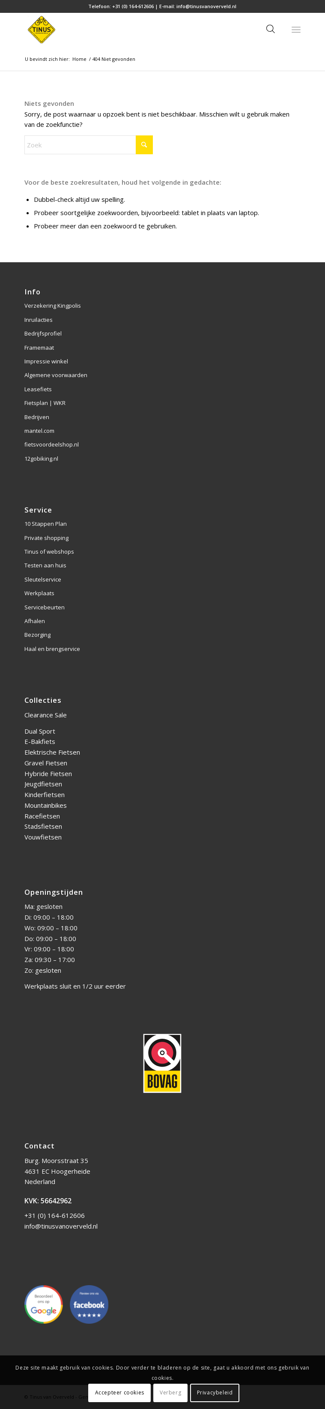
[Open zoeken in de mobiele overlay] (270, 29)
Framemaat (39, 347)
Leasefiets (38, 389)
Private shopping (46, 538)
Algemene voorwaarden (55, 375)
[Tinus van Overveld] (134, 29)
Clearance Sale (45, 714)
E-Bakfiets (39, 741)
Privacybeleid (215, 1392)
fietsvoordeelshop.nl (51, 444)
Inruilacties (38, 320)
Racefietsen (42, 816)
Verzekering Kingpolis (52, 305)
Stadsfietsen (43, 826)
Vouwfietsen (43, 837)
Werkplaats (39, 593)
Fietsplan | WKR (45, 403)
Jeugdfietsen (43, 783)
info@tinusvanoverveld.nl (206, 6)
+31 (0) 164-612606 (133, 6)
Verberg (170, 1392)
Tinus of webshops (49, 551)
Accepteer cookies (119, 1392)
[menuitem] (296, 29)
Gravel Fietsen (45, 762)
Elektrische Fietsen (52, 752)
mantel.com (39, 431)
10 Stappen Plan (45, 524)
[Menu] (296, 29)
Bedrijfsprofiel (43, 333)
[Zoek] (88, 144)
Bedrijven (36, 417)
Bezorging (37, 635)
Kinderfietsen (44, 794)
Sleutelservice (42, 579)
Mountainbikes (45, 805)
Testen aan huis (45, 565)
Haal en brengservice (52, 649)
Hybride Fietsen (48, 773)
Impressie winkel (46, 361)
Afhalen (34, 621)
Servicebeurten (44, 607)
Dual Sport (39, 731)
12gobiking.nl (41, 458)
